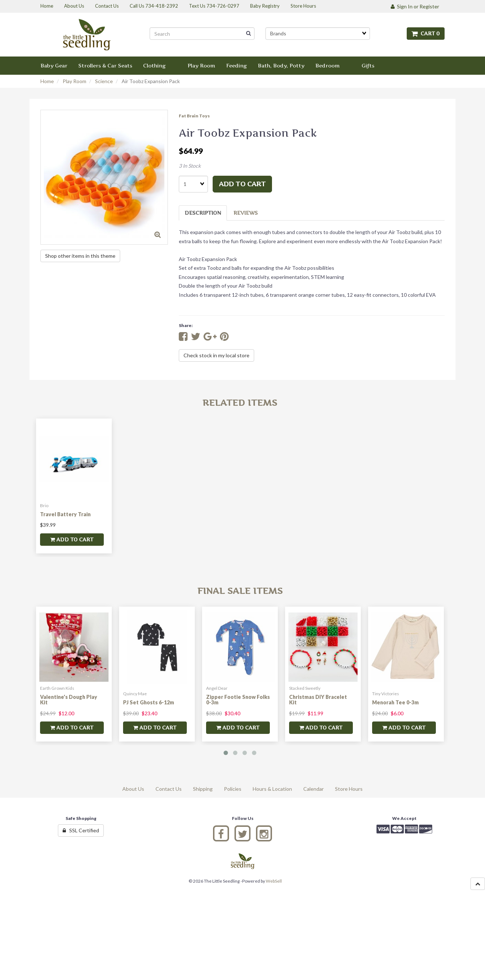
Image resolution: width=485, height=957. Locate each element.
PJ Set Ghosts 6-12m (148, 702)
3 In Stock (190, 166)
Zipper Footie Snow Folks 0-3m (238, 699)
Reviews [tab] (245, 213)
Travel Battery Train (65, 514)
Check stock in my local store (216, 355)
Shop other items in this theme (80, 256)
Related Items (239, 402)
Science (104, 81)
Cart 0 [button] (425, 33)
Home (47, 81)
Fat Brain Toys (194, 115)
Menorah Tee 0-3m (395, 702)
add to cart (242, 184)
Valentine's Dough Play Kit (68, 699)
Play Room (74, 81)
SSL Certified (81, 830)
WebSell (274, 881)
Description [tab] (203, 213)
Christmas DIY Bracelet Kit (318, 699)
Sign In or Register (415, 6)
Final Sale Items (240, 591)
